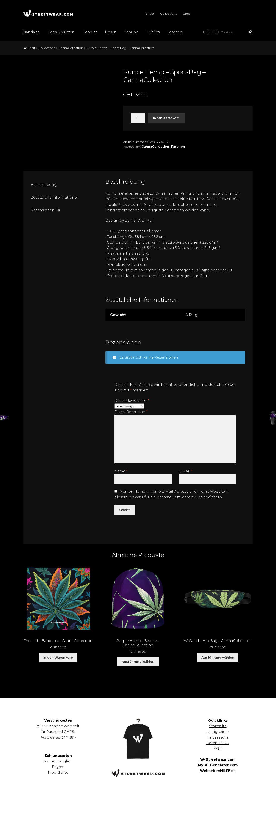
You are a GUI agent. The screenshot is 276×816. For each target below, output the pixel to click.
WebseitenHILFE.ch (218, 771)
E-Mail (186, 471)
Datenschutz (217, 743)
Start (31, 48)
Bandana (31, 32)
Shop (150, 14)
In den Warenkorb (166, 118)
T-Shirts (153, 32)
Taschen (174, 32)
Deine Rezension (131, 412)
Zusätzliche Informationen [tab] (55, 197)
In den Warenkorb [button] (58, 657)
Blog (186, 14)
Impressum (218, 737)
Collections (168, 14)
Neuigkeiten (218, 732)
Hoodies (89, 32)
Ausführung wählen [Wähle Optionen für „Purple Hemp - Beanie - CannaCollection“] (138, 662)
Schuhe (131, 32)
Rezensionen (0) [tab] (45, 210)
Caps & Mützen (61, 32)
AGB (218, 748)
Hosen (111, 32)
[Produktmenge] (138, 118)
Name (121, 471)
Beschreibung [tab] (44, 185)
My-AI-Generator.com (218, 765)
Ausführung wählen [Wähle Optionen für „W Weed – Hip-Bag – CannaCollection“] (217, 657)
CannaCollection (70, 48)
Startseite (218, 726)
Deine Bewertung (131, 401)
